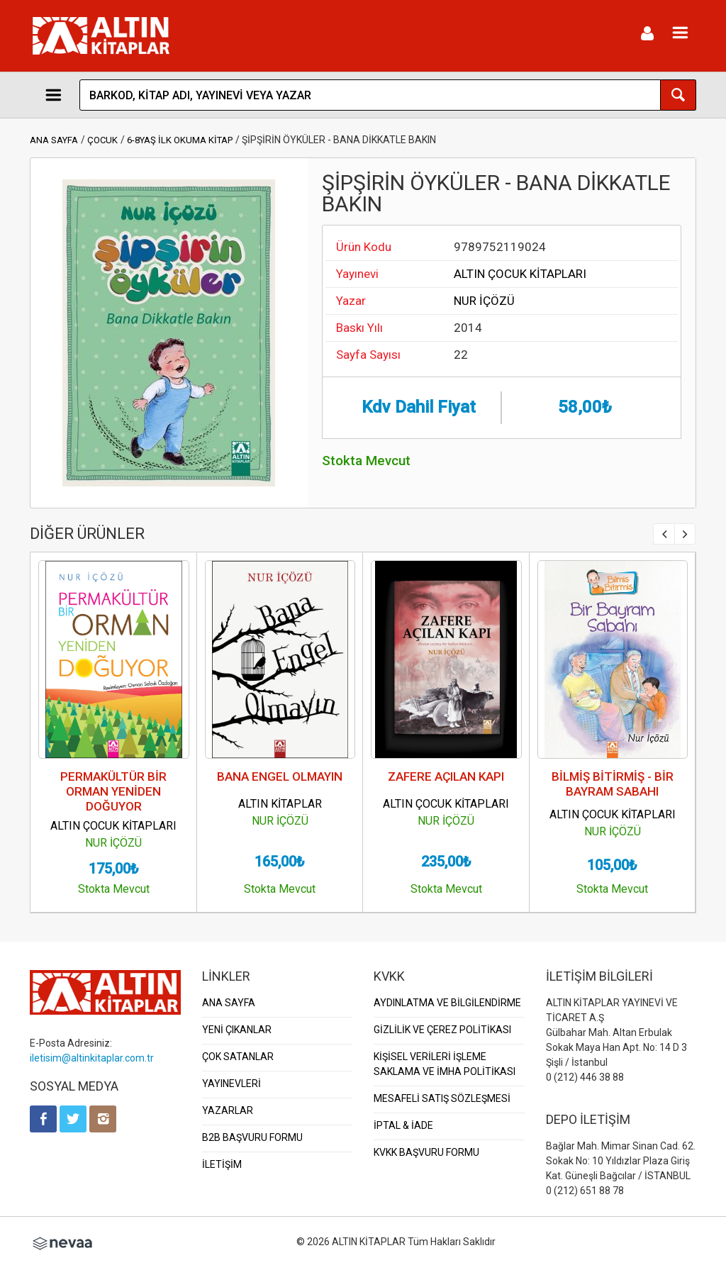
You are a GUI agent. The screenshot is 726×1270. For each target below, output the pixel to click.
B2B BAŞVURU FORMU (252, 1137)
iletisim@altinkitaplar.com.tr (92, 1058)
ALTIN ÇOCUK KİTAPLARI (520, 274)
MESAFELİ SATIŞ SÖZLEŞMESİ (442, 1098)
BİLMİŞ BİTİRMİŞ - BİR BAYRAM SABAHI (613, 783)
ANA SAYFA (54, 140)
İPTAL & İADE (403, 1125)
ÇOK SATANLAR (238, 1056)
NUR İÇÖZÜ (484, 301)
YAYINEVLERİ (231, 1083)
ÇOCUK (102, 140)
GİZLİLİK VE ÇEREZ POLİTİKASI (442, 1029)
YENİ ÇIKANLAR (237, 1029)
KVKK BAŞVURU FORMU (426, 1152)
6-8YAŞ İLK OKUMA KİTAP (180, 140)
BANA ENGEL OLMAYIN (279, 776)
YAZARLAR (227, 1110)
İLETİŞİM (222, 1164)
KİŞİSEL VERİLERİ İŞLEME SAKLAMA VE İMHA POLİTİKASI (444, 1064)
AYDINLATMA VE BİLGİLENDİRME (447, 1002)
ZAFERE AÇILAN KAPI (446, 776)
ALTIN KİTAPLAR (280, 804)
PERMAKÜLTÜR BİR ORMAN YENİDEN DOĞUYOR (113, 791)
